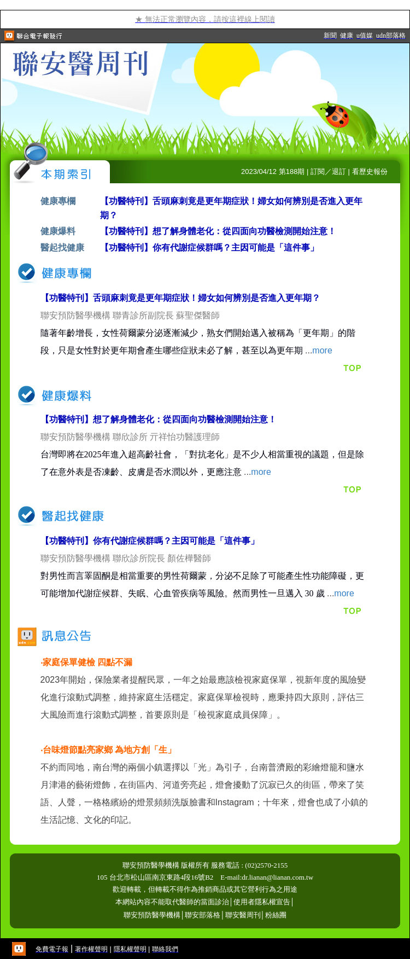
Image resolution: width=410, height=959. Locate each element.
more (322, 350)
